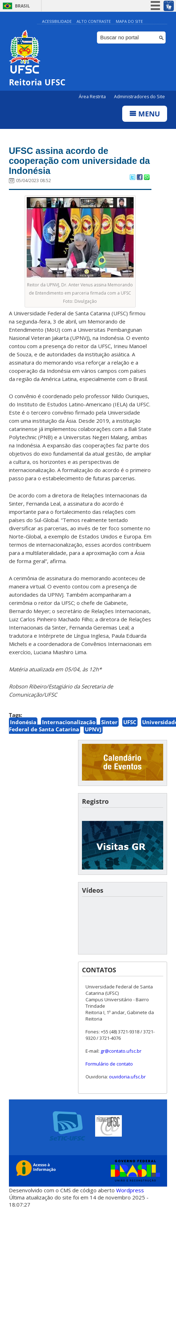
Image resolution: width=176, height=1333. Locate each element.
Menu (144, 114)
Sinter (109, 722)
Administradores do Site (139, 97)
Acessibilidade (57, 21)
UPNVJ (93, 729)
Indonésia (23, 722)
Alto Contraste (94, 21)
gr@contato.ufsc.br (120, 1051)
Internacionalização (68, 722)
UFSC (129, 722)
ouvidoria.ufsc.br (127, 1076)
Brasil (22, 6)
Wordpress (130, 1190)
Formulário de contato (109, 1064)
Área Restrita (93, 97)
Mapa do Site (129, 21)
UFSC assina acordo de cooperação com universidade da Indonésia (79, 161)
